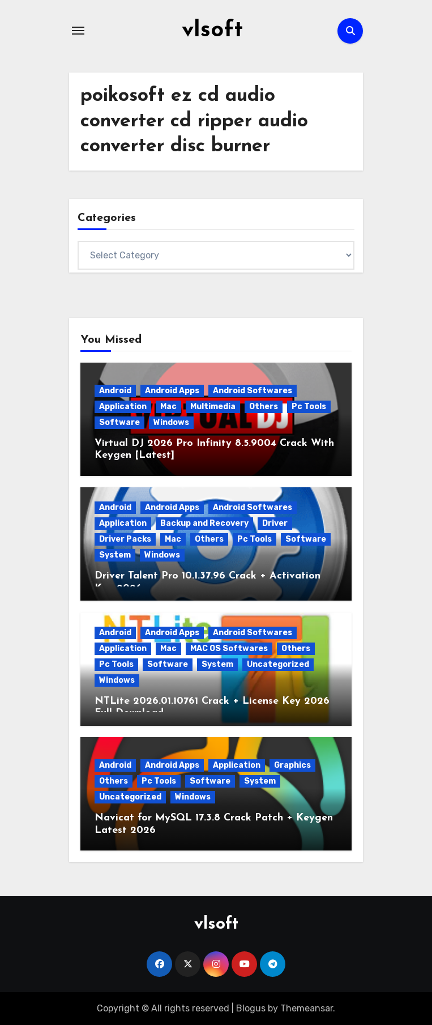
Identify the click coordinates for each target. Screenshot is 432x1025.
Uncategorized (278, 664)
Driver (275, 523)
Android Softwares (252, 390)
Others (263, 406)
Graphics (292, 765)
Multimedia (213, 406)
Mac (168, 406)
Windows (171, 422)
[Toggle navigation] (78, 30)
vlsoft (212, 30)
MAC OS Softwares (229, 648)
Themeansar (306, 1008)
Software (119, 422)
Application (123, 406)
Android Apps (172, 390)
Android (115, 390)
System (115, 555)
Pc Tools (309, 406)
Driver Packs (125, 539)
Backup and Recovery (204, 523)
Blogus (251, 1008)
